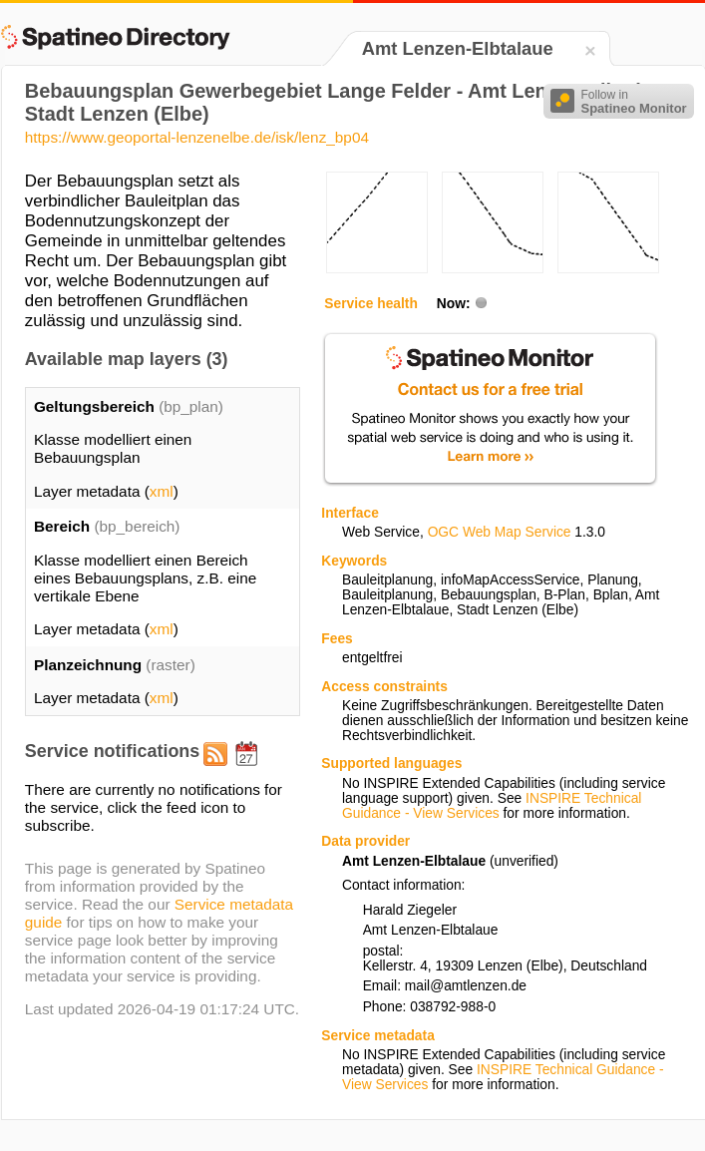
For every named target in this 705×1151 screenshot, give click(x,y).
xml (162, 491)
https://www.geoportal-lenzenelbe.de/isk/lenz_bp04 (197, 137)
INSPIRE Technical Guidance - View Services (491, 806)
